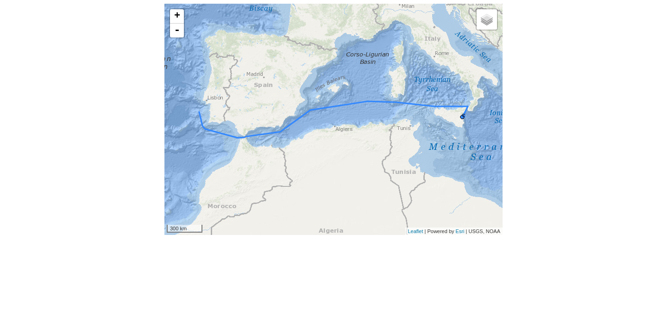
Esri (460, 231)
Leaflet (415, 231)
